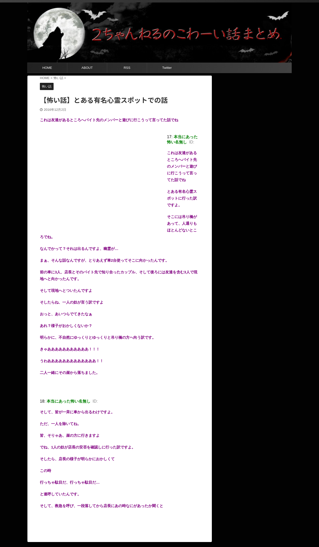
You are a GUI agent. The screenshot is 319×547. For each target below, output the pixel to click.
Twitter (167, 68)
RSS (127, 68)
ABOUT (87, 68)
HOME (47, 68)
